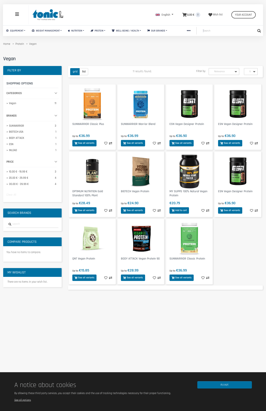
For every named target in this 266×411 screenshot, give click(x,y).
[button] (164, 15)
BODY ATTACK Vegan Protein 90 (140, 259)
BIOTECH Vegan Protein (135, 191)
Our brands (156, 30)
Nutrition (75, 30)
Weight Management (46, 30)
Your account (243, 14)
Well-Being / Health (125, 30)
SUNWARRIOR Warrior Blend (138, 124)
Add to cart (179, 210)
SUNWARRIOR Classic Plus (88, 124)
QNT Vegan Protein (83, 259)
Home (6, 44)
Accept (224, 385)
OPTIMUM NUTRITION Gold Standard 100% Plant (87, 193)
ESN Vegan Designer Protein (186, 124)
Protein (97, 30)
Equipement (14, 30)
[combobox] (32, 224)
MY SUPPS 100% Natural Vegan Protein (188, 193)
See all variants (84, 143)
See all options (22, 400)
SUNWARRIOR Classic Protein (187, 259)
